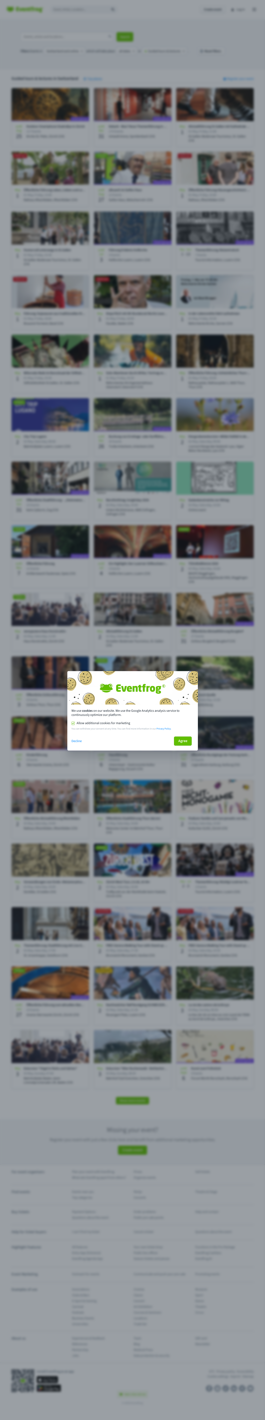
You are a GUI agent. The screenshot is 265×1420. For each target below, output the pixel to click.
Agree (182, 741)
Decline (76, 741)
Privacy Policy (163, 729)
